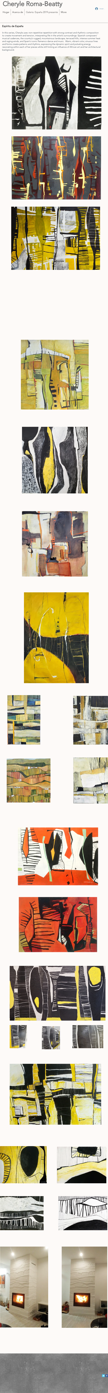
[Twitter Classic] (103, 1375)
